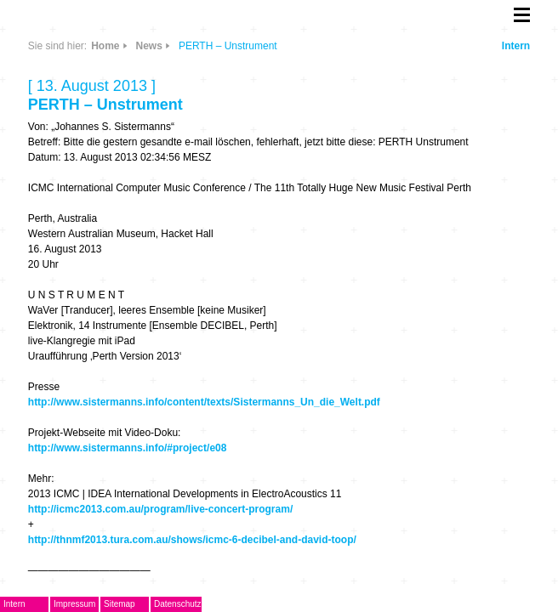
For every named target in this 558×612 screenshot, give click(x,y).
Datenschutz (178, 604)
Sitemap (119, 604)
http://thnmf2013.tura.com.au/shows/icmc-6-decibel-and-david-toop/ (192, 540)
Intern (516, 46)
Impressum (74, 604)
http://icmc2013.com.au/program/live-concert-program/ (160, 509)
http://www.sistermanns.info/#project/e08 (127, 448)
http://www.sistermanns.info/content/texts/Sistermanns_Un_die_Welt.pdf (204, 402)
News (149, 46)
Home (105, 46)
